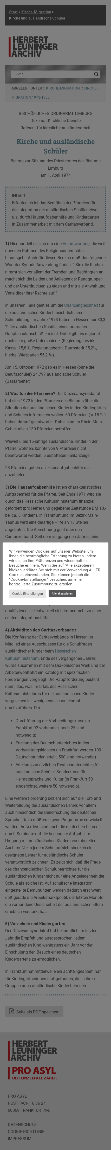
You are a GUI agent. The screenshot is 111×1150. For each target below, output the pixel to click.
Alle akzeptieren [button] (62, 593)
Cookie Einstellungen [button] (27, 594)
